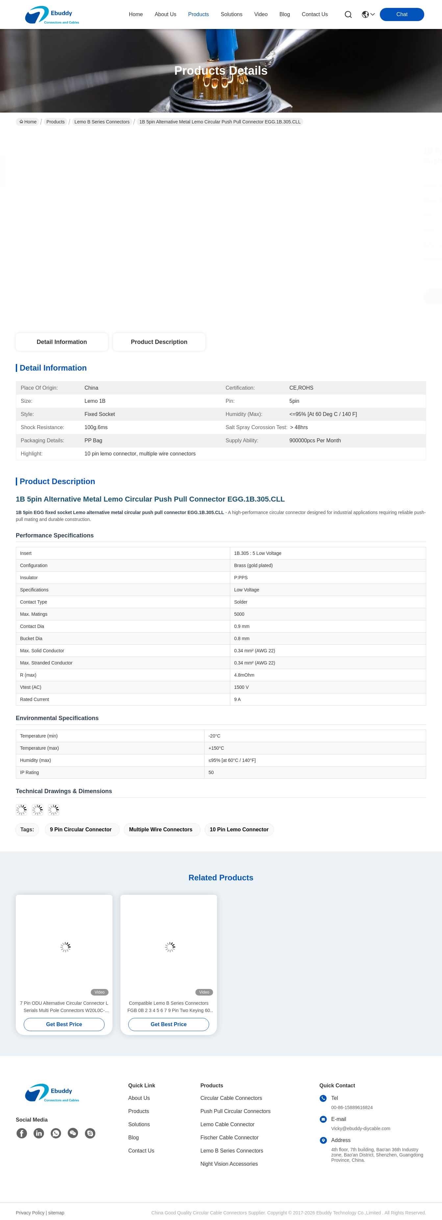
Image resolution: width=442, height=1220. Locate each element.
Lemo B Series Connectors (102, 121)
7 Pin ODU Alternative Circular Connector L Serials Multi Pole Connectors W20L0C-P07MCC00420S (64, 1007)
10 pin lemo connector (239, 829)
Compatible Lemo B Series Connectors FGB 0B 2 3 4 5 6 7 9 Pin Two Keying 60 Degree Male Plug (168, 1007)
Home (136, 14)
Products (55, 121)
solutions (231, 14)
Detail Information (62, 342)
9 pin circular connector (81, 829)
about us (165, 14)
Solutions (139, 1124)
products (198, 14)
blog (285, 14)
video (261, 14)
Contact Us (141, 1151)
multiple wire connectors (160, 829)
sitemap (56, 1212)
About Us (139, 1098)
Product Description (159, 342)
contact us (315, 14)
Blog (133, 1137)
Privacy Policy (30, 1212)
